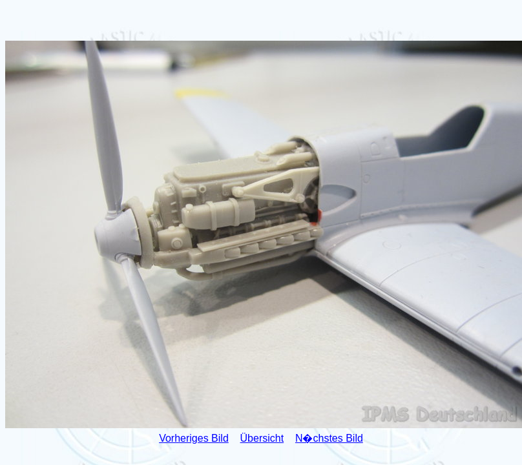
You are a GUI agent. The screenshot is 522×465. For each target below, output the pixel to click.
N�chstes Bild (329, 438)
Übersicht (262, 438)
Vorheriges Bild (194, 438)
